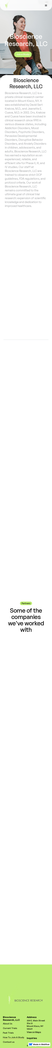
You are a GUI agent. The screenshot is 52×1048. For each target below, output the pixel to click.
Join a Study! (23, 54)
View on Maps (34, 1032)
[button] (46, 5)
